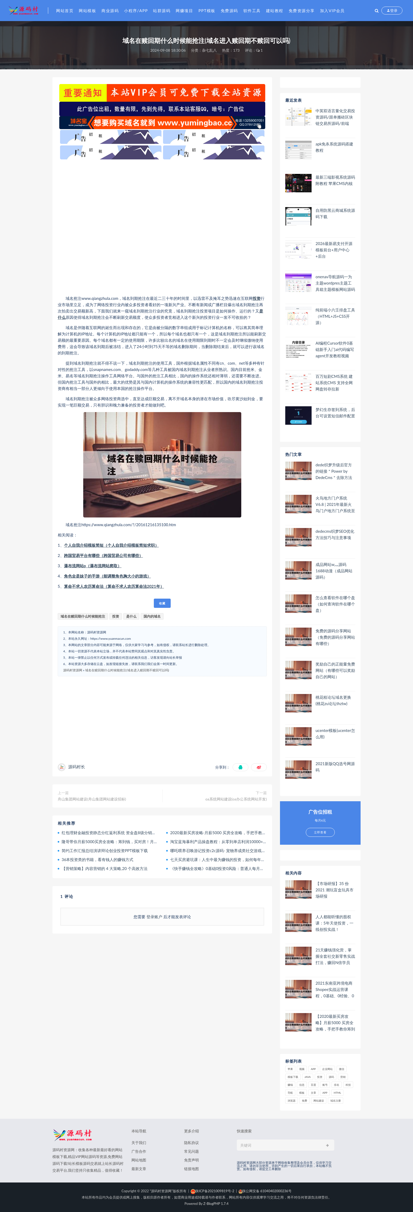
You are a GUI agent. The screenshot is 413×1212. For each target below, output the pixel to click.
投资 (256, 298)
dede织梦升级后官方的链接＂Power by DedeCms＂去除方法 (334, 471)
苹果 (290, 1069)
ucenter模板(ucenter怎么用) (335, 733)
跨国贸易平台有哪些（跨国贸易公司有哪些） (103, 555)
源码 (331, 1076)
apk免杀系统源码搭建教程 (334, 147)
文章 (313, 1092)
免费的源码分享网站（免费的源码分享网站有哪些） (335, 637)
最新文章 (138, 1168)
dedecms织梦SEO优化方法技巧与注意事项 (335, 534)
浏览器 (292, 1100)
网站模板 (87, 10)
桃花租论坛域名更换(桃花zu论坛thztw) (333, 700)
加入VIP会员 (332, 10)
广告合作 (138, 1151)
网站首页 (64, 10)
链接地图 (191, 1168)
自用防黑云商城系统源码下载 (335, 213)
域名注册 (335, 1100)
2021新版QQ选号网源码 (335, 766)
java (307, 1076)
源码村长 (76, 766)
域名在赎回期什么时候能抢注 (83, 616)
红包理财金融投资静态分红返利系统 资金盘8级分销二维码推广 (117, 832)
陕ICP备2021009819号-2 (212, 1191)
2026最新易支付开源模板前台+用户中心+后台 (334, 249)
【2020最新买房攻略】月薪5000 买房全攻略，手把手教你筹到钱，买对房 (335, 1023)
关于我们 (138, 1142)
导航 (290, 1092)
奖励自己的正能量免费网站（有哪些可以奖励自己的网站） (335, 670)
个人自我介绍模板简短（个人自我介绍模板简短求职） (111, 545)
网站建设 (318, 1100)
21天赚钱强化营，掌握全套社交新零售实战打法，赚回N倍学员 (335, 956)
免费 (304, 1100)
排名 (336, 1084)
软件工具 (252, 10)
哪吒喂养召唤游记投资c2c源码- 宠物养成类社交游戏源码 (219, 850)
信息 (301, 1084)
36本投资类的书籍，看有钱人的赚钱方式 (97, 859)
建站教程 (274, 10)
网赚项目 (184, 10)
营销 (343, 1076)
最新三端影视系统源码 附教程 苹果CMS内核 (335, 180)
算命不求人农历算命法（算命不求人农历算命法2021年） (114, 586)
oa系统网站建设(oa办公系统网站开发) (236, 799)
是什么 (131, 616)
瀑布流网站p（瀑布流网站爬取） (93, 565)
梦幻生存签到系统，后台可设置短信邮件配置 (335, 412)
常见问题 (191, 1151)
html (337, 1092)
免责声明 (191, 1160)
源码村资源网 (72, 670)
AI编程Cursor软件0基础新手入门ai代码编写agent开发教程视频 (335, 349)
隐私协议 (191, 1142)
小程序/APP (136, 10)
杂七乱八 (209, 50)
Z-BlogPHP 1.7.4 (215, 1203)
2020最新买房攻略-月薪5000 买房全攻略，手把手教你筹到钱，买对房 (232, 832)
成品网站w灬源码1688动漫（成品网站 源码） (334, 570)
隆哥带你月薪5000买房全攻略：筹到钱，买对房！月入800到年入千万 (123, 841)
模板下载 (293, 1076)
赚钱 (290, 1084)
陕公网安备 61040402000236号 (265, 1191)
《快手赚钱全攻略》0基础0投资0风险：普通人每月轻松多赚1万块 (228, 868)
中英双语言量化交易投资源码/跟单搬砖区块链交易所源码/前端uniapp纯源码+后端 (335, 117)
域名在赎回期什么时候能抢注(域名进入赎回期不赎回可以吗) (127, 670)
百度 (313, 1084)
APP (313, 1069)
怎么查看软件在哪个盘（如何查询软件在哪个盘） (335, 604)
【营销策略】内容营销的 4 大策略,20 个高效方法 (105, 868)
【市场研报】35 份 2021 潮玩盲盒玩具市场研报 (334, 889)
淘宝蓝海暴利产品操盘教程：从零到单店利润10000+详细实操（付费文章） (236, 841)
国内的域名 (152, 616)
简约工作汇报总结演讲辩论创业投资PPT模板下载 (105, 850)
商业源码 (110, 10)
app (324, 1092)
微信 (341, 1069)
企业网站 (327, 1069)
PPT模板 (206, 10)
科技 (348, 1084)
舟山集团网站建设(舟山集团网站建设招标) (92, 799)
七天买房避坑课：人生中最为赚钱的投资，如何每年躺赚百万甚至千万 (231, 859)
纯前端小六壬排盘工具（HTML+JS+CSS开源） (335, 316)
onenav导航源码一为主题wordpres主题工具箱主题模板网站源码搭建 (335, 283)
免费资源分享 (302, 10)
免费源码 (229, 10)
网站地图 (138, 1160)
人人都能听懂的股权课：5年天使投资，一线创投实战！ (334, 923)
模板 (301, 1092)
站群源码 (161, 10)
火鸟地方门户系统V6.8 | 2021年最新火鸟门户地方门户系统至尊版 (335, 504)
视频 (301, 1069)
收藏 (162, 603)
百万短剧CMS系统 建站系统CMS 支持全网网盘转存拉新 (334, 382)
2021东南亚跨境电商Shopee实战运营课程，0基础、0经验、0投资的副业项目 (335, 989)
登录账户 (154, 916)
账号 (325, 1084)
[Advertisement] (162, 227)
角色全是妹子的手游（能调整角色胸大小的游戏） (107, 576)
